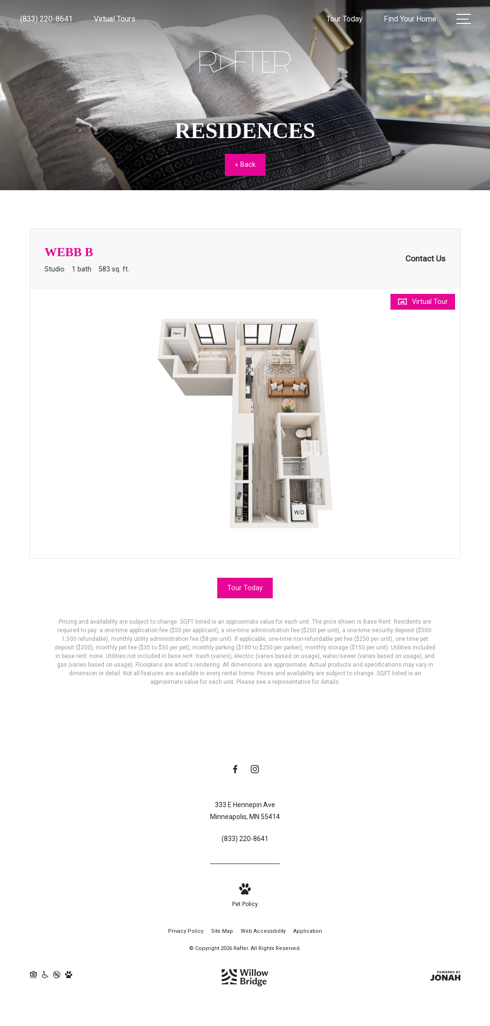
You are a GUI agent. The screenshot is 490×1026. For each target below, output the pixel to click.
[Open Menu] (464, 19)
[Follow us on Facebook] (235, 772)
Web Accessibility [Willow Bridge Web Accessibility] (263, 932)
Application (307, 932)
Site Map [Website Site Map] (222, 932)
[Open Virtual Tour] (422, 302)
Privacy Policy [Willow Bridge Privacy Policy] (185, 932)
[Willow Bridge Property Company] (245, 977)
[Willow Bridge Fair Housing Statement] (33, 979)
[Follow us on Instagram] (255, 772)
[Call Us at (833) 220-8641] (46, 19)
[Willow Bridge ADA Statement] (45, 979)
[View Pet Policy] (245, 898)
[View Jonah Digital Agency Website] (445, 979)
